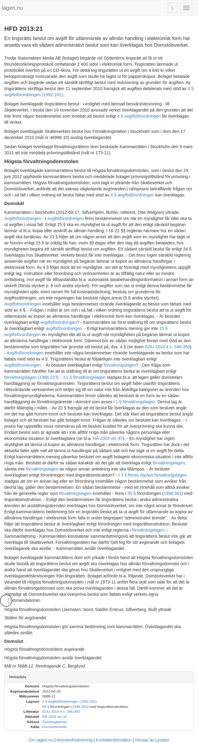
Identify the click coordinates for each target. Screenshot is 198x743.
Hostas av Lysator (152, 740)
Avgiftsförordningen (22, 218)
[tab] (99, 677)
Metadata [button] (17, 677)
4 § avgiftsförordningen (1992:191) (69, 701)
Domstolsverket (54, 727)
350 (186, 346)
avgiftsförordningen (65, 218)
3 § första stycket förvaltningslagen (154, 475)
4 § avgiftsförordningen (139, 116)
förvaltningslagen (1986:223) (31, 377)
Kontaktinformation (114, 740)
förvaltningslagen (120, 365)
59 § (131, 493)
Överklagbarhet (54, 722)
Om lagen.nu (41, 740)
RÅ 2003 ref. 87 (108, 438)
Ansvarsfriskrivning (74, 740)
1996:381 (172, 493)
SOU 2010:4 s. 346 (163, 346)
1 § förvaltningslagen (86, 377)
